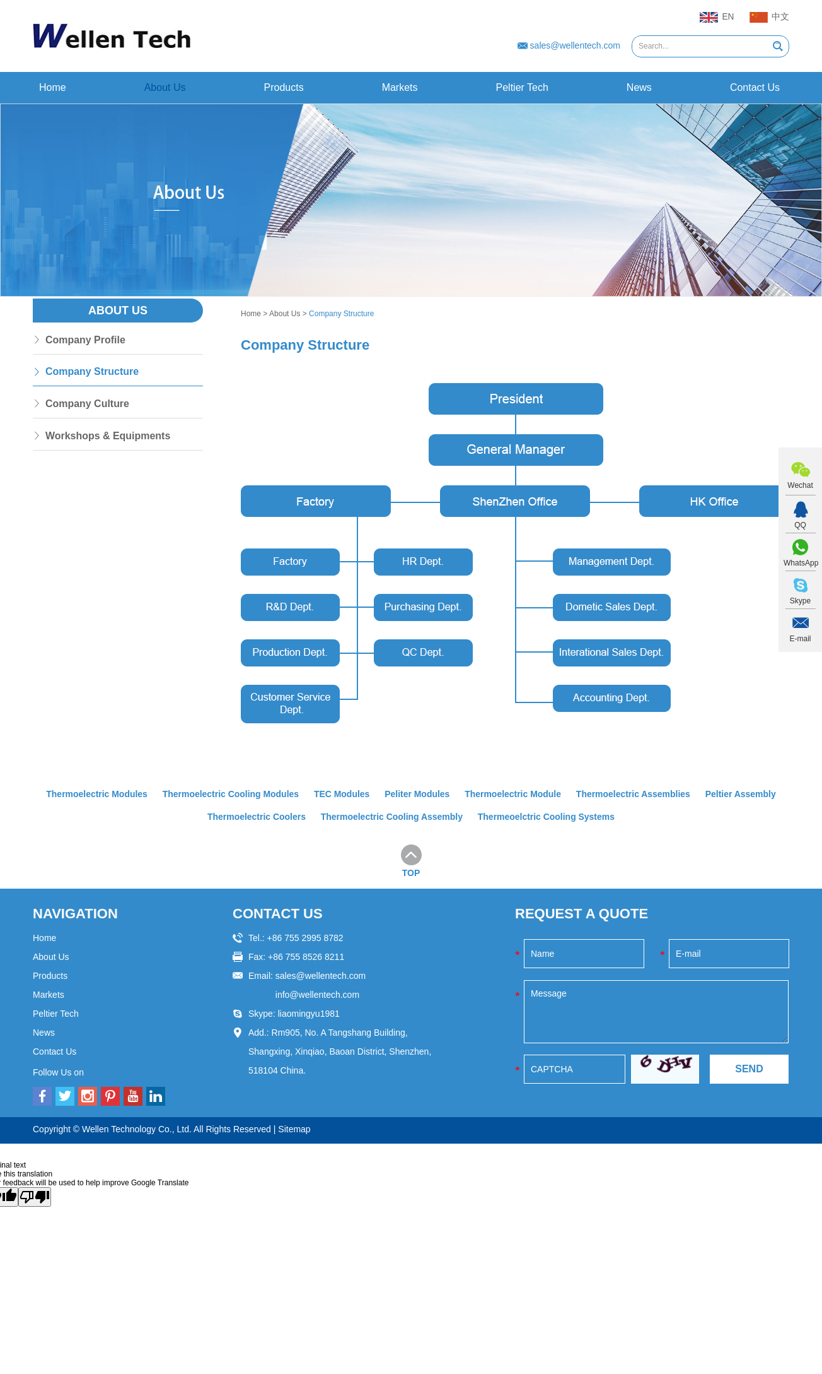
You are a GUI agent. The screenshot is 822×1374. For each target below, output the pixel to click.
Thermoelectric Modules (96, 794)
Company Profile (85, 340)
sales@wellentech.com (575, 45)
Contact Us (755, 87)
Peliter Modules (417, 794)
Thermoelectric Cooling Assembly (391, 817)
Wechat (800, 485)
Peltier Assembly (741, 794)
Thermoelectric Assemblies (634, 794)
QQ (800, 525)
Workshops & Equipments (108, 436)
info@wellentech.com (317, 994)
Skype (800, 600)
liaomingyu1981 (309, 1013)
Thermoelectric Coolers (256, 817)
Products (284, 87)
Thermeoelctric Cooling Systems (546, 817)
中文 (769, 17)
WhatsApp (800, 563)
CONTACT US (278, 913)
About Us (165, 87)
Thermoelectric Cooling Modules (230, 794)
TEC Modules (342, 794)
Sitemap (294, 1128)
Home (52, 87)
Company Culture (87, 404)
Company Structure (341, 313)
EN (717, 17)
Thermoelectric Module (513, 794)
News (639, 87)
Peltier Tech (522, 87)
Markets (400, 87)
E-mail (800, 638)
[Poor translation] (34, 1196)
